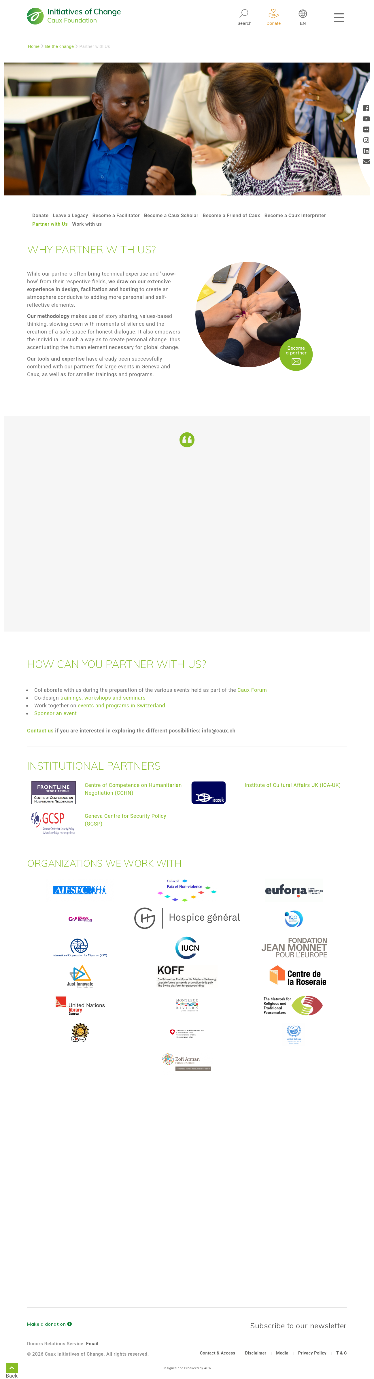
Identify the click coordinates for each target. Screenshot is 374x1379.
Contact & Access (217, 1353)
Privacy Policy (312, 1353)
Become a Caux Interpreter (65, 224)
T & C (341, 1353)
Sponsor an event (55, 713)
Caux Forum (252, 690)
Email (92, 1343)
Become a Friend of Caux (245, 215)
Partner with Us (122, 224)
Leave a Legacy (73, 215)
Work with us (161, 224)
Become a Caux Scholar (180, 215)
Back (12, 1369)
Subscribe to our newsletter (298, 1325)
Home (34, 46)
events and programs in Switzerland (121, 705)
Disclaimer (255, 1353)
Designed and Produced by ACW (187, 1368)
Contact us (40, 731)
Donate (41, 215)
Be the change (59, 46)
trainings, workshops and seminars (103, 698)
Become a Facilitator (121, 215)
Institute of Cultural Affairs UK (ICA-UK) (293, 785)
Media (282, 1353)
